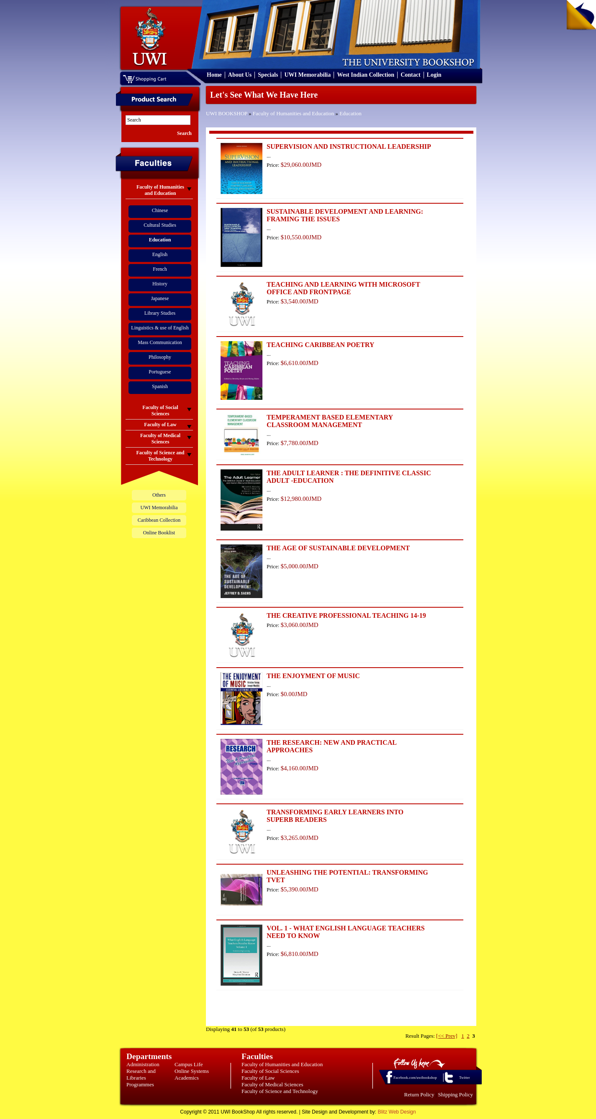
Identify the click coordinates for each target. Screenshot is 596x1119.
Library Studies (159, 313)
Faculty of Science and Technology (279, 1091)
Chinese (160, 210)
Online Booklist (159, 533)
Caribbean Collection (159, 520)
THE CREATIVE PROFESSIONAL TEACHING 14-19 (346, 615)
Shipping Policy (455, 1094)
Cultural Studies (160, 225)
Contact (410, 75)
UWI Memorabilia (307, 75)
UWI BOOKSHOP (226, 113)
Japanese (160, 298)
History (159, 284)
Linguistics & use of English (159, 328)
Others (159, 495)
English (160, 254)
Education (350, 113)
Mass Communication (160, 342)
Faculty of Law (258, 1078)
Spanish (160, 386)
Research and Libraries (141, 1074)
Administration (142, 1064)
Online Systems (192, 1071)
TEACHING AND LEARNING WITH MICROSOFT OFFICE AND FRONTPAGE (343, 288)
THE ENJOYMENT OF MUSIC (313, 675)
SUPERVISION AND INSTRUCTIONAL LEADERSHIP (349, 146)
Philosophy (160, 357)
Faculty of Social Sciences (270, 1071)
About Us (240, 75)
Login (434, 75)
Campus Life (189, 1064)
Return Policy (419, 1094)
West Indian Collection (365, 75)
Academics (187, 1078)
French (160, 269)
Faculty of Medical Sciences (272, 1084)
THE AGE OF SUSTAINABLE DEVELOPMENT (338, 548)
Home (214, 75)
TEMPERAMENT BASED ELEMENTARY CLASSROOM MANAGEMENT (330, 421)
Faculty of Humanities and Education (293, 113)
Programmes (140, 1084)
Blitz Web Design (397, 1112)
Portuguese (160, 372)
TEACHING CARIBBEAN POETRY (320, 344)
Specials (268, 75)
